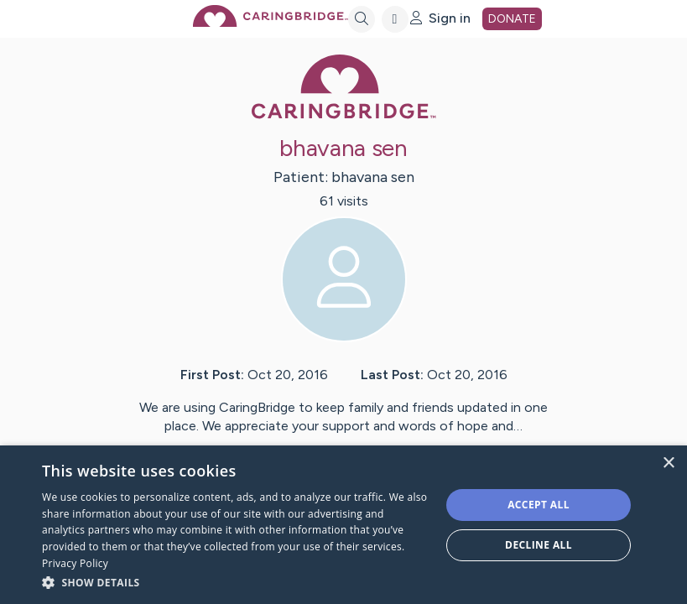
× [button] (668, 463)
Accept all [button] (538, 504)
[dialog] (343, 524)
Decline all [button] (538, 545)
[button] (235, 581)
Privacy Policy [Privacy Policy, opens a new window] (75, 563)
